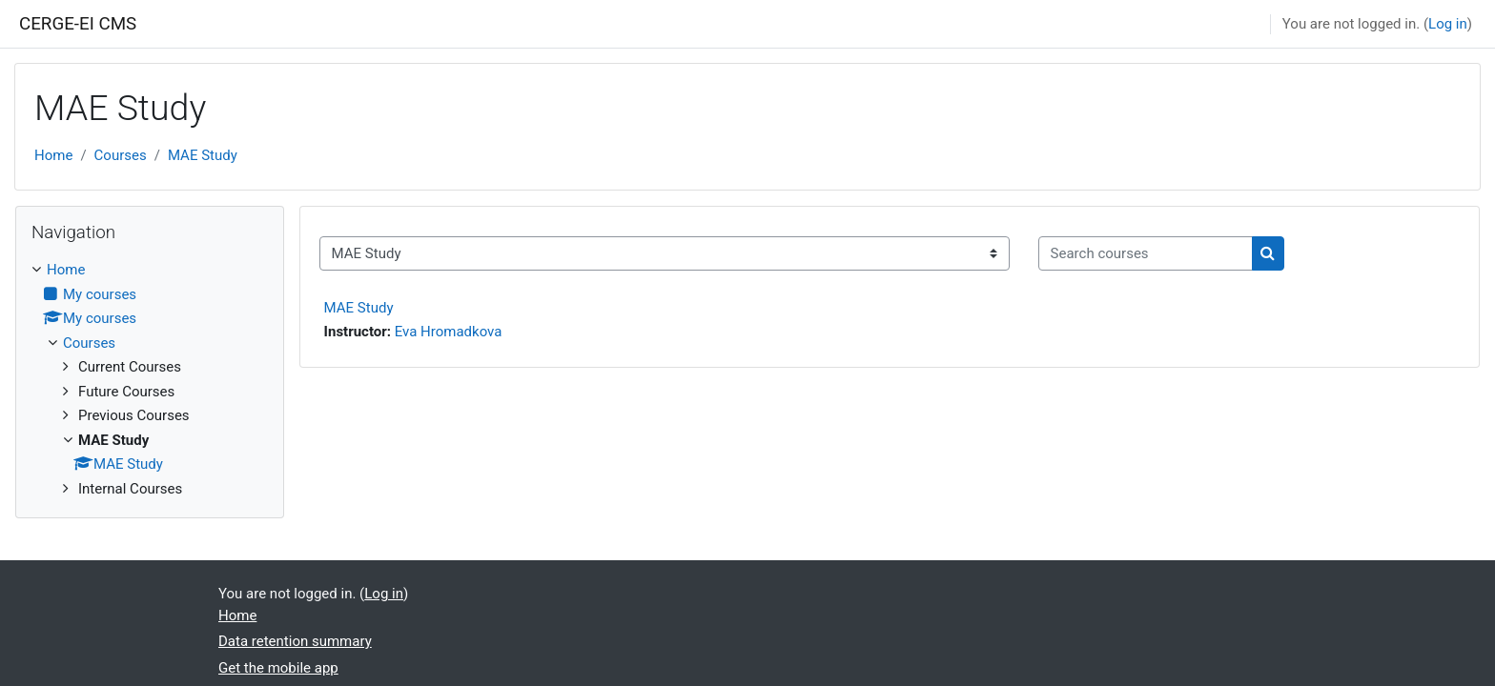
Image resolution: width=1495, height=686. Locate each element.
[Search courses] (1145, 254)
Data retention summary (295, 641)
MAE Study (202, 155)
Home (53, 155)
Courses (120, 155)
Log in (1447, 23)
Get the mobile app (278, 667)
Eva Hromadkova (448, 331)
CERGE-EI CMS (77, 23)
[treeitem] (149, 379)
